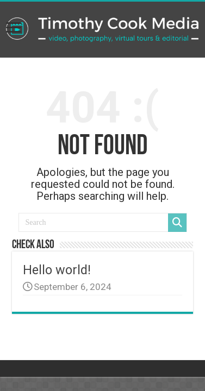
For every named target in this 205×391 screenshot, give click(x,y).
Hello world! (57, 270)
